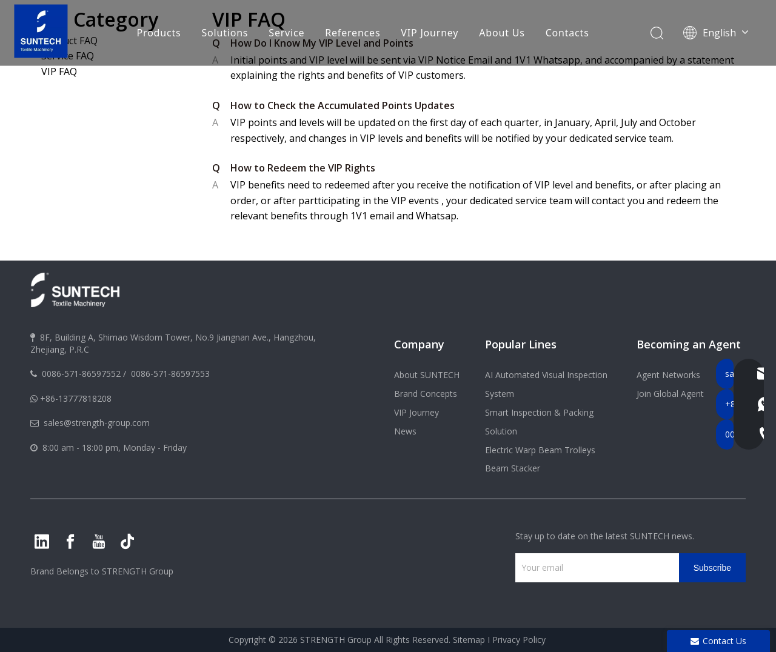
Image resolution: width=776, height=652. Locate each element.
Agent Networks (668, 375)
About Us (501, 33)
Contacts (567, 33)
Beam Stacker (512, 468)
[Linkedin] (41, 541)
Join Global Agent (670, 393)
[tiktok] (127, 541)
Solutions (224, 33)
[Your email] (594, 567)
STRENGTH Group (136, 571)
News (405, 431)
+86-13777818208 (76, 398)
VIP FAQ (59, 71)
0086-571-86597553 (170, 373)
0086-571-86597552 (81, 373)
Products (158, 33)
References (352, 33)
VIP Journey (429, 33)
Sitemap (469, 639)
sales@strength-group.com (97, 422)
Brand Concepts (425, 393)
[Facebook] (70, 541)
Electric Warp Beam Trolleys (540, 450)
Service (286, 33)
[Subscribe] (712, 567)
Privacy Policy (519, 639)
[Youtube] (98, 541)
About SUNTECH (427, 375)
